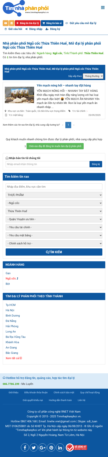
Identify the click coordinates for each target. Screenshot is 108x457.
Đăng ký (53, 29)
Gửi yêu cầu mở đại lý (80, 23)
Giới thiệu (13, 392)
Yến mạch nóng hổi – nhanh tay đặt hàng (64, 85)
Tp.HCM (11, 305)
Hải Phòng (12, 326)
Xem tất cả (14, 358)
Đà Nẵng (11, 321)
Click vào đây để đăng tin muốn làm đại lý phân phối (55, 146)
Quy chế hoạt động (90, 392)
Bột (8, 284)
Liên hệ (81, 400)
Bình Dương (13, 315)
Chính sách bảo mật (64, 392)
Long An (11, 331)
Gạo (8, 273)
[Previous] (63, 125)
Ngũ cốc (11, 278)
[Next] (74, 125)
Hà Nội (10, 310)
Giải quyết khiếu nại (33, 400)
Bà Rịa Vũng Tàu (15, 337)
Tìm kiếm (54, 252)
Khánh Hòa (12, 342)
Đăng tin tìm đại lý (27, 23)
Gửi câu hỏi (13, 29)
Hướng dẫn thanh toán (60, 400)
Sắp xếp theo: (75, 76)
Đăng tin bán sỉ (52, 23)
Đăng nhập (33, 29)
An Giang (11, 347)
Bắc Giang (12, 353)
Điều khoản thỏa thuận (36, 392)
